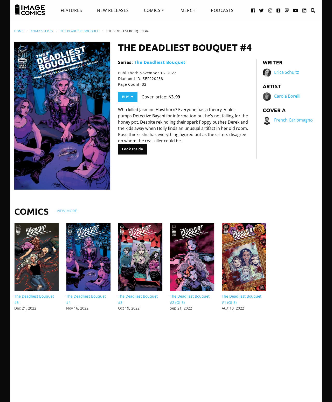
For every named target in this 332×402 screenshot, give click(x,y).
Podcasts (222, 10)
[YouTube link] (296, 10)
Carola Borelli (287, 96)
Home (18, 31)
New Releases (113, 10)
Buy (127, 96)
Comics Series (42, 31)
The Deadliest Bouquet (79, 31)
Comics (152, 10)
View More (67, 210)
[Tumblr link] (278, 10)
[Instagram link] (270, 10)
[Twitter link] (261, 10)
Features (71, 10)
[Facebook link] (253, 10)
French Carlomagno (293, 120)
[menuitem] (71, 10)
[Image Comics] (29, 10)
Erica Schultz (286, 72)
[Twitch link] (287, 10)
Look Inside (132, 148)
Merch (188, 10)
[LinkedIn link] (304, 10)
